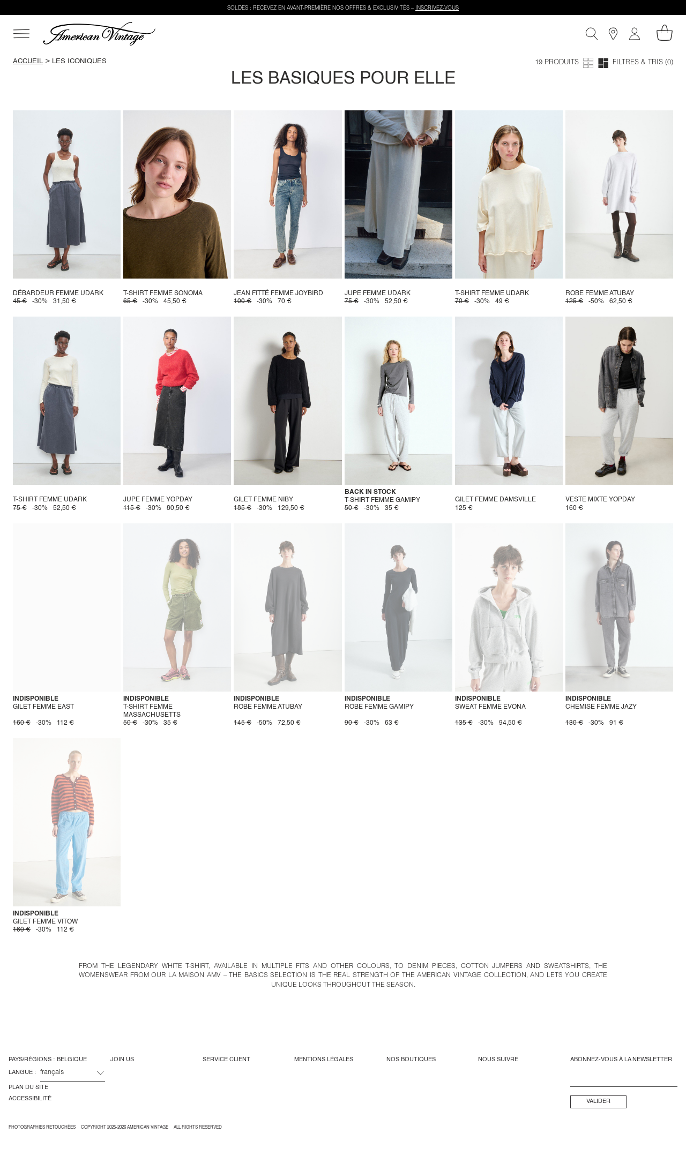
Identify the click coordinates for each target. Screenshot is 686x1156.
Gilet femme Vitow (45, 922)
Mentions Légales (323, 1059)
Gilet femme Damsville (495, 500)
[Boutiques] (613, 33)
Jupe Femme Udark (378, 293)
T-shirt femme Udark (492, 293)
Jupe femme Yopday (157, 500)
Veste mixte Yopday (600, 500)
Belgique (72, 1059)
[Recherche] (591, 33)
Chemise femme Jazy (601, 707)
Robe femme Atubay (599, 293)
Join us (122, 1059)
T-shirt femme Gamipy (382, 500)
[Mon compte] (634, 33)
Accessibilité (30, 1098)
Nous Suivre (498, 1059)
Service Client (226, 1059)
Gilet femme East (43, 707)
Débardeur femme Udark (58, 293)
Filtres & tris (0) (643, 62)
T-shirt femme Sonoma (163, 293)
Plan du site (28, 1087)
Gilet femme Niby (263, 500)
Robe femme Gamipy (379, 707)
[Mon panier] (664, 32)
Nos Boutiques (411, 1059)
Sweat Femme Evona (490, 707)
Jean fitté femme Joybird (278, 293)
